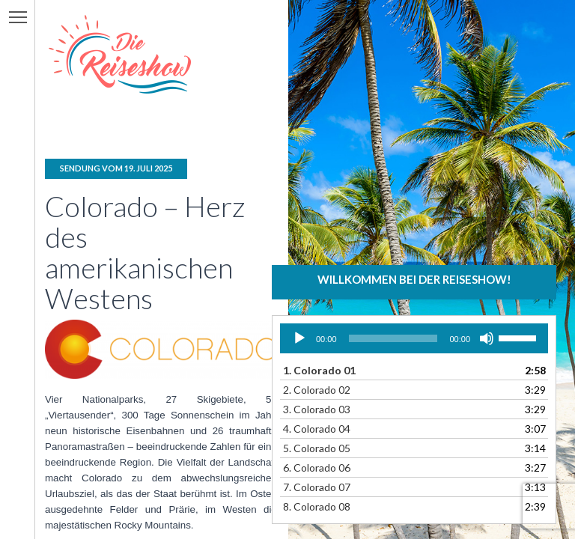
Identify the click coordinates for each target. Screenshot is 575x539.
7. (316, 487)
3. (316, 409)
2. (316, 389)
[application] (414, 338)
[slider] (393, 338)
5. (316, 448)
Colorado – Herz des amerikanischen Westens (145, 252)
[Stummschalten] (486, 338)
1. (319, 370)
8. (316, 506)
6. (316, 467)
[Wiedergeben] (299, 338)
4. (316, 428)
